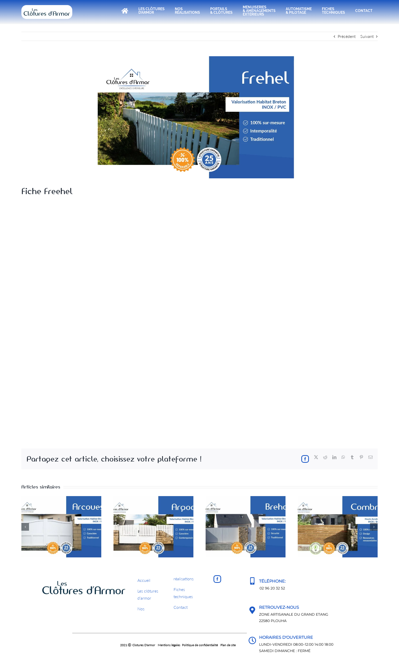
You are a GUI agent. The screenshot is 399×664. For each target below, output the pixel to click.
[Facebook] (217, 579)
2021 (100, 645)
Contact (181, 607)
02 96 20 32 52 (272, 588)
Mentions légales (169, 645)
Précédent (346, 36)
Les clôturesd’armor (147, 594)
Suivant (367, 36)
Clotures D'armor (143, 645)
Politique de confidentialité (200, 645)
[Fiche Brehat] (246, 498)
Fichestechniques (183, 593)
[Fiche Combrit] (338, 498)
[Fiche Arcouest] (61, 498)
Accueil (143, 580)
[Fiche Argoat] (153, 498)
